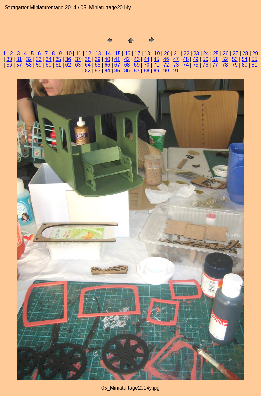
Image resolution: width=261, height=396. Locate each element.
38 (88, 59)
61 (58, 65)
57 (19, 65)
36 (68, 59)
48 (186, 59)
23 (196, 53)
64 (88, 65)
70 (146, 65)
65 (97, 65)
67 (117, 65)
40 (107, 59)
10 (69, 53)
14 (108, 53)
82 (88, 70)
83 (97, 70)
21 (177, 53)
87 (137, 70)
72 (166, 65)
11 (78, 53)
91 (176, 70)
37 (78, 59)
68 (127, 65)
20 (167, 53)
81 (254, 65)
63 (78, 65)
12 (88, 53)
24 (206, 53)
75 (195, 65)
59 (39, 65)
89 (156, 70)
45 (156, 59)
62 (68, 65)
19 (157, 53)
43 (137, 59)
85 (117, 70)
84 (107, 70)
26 (226, 53)
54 (245, 59)
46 (166, 59)
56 (9, 65)
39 (97, 59)
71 (156, 65)
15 (118, 53)
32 (29, 59)
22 (186, 53)
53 (235, 59)
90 (166, 70)
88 (146, 70)
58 (29, 65)
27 (235, 53)
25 (216, 53)
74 (186, 65)
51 (215, 59)
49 (195, 59)
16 (127, 53)
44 (146, 59)
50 (205, 59)
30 (9, 59)
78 (225, 65)
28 (245, 53)
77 (215, 65)
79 (235, 65)
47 (176, 59)
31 (19, 59)
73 (176, 65)
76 (205, 65)
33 (39, 59)
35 (58, 59)
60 (49, 65)
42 (127, 59)
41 (117, 59)
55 (254, 59)
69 (137, 65)
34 (49, 59)
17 (137, 53)
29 (255, 53)
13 (98, 53)
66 (107, 65)
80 (245, 65)
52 (225, 59)
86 (127, 70)
